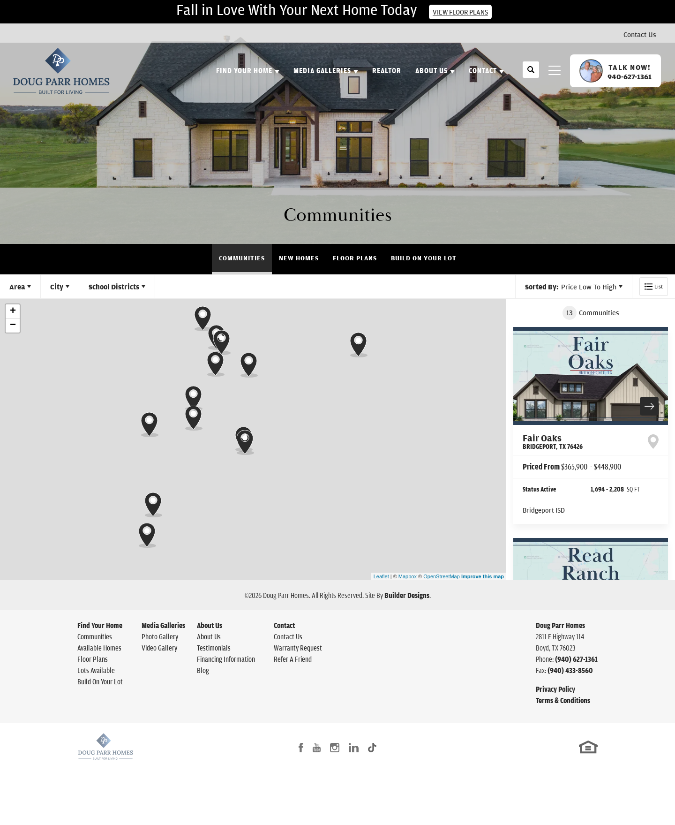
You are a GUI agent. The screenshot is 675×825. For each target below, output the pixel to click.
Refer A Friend (293, 659)
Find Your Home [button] (244, 70)
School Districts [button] (114, 286)
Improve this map (482, 576)
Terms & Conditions (563, 700)
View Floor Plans (460, 12)
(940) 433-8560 (570, 670)
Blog (203, 670)
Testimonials (214, 648)
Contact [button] (483, 70)
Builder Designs (406, 595)
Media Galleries (163, 625)
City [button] (56, 286)
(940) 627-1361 (576, 659)
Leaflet (381, 576)
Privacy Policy (555, 689)
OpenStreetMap (441, 576)
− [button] (13, 325)
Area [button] (17, 286)
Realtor (386, 70)
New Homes (299, 258)
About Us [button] (431, 70)
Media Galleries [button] (322, 70)
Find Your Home (99, 625)
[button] (531, 74)
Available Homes (99, 648)
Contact (284, 625)
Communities (242, 258)
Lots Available (96, 670)
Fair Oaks (553, 441)
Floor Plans (355, 258)
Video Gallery (159, 648)
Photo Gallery (160, 636)
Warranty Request (298, 648)
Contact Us (639, 34)
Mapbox (407, 576)
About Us (209, 625)
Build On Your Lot (424, 258)
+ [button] (13, 311)
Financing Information (226, 659)
